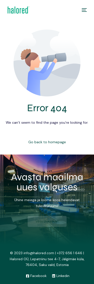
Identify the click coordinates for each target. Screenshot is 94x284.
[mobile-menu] (83, 10)
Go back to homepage (47, 142)
